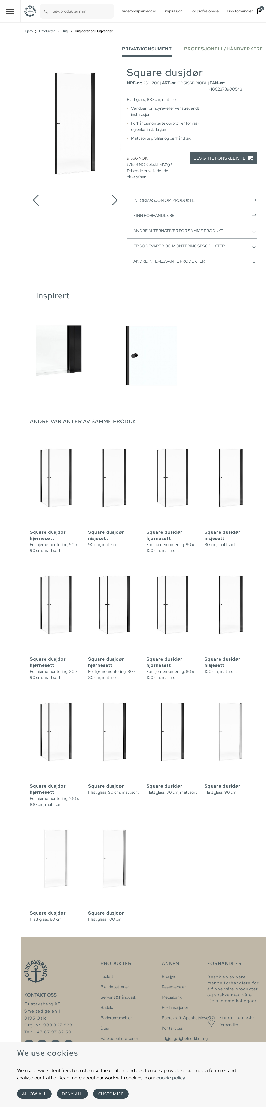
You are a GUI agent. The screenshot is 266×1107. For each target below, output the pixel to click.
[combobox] (83, 11)
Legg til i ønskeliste (223, 159)
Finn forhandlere (195, 215)
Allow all (34, 1094)
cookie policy (170, 1077)
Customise (111, 1094)
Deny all (72, 1094)
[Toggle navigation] (10, 11)
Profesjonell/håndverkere (223, 49)
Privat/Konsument (147, 49)
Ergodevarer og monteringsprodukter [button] (195, 246)
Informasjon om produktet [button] (195, 200)
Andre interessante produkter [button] (195, 261)
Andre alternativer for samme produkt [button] (195, 231)
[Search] (46, 11)
